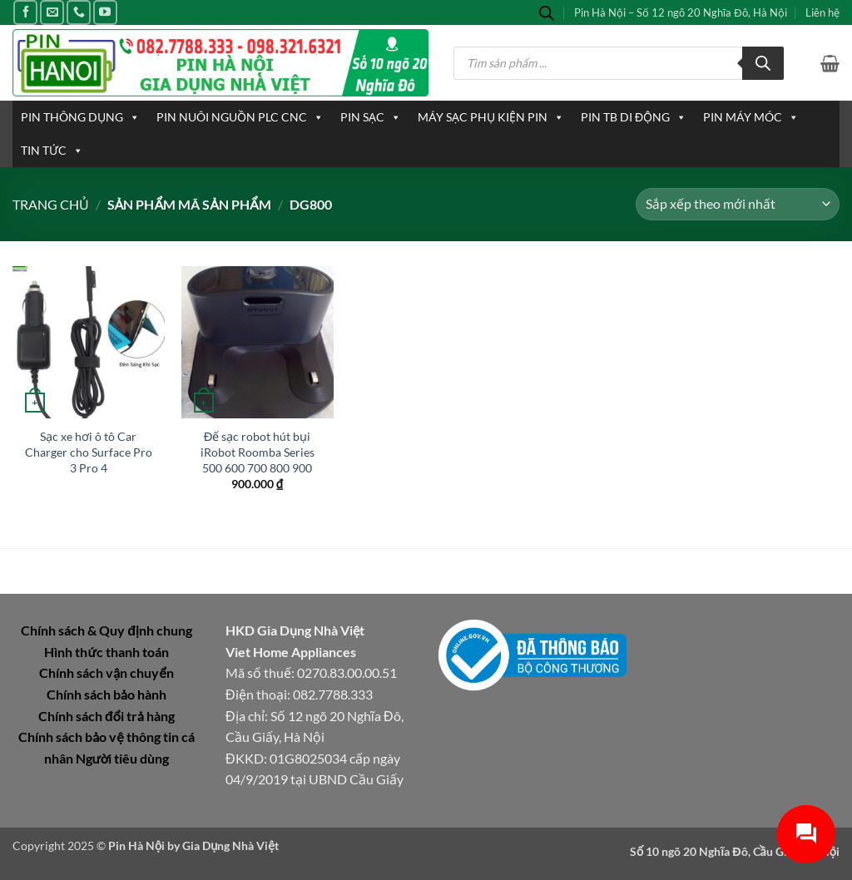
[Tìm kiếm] (763, 63)
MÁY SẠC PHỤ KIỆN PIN (491, 117)
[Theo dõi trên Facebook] (25, 12)
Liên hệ (822, 12)
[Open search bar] (546, 13)
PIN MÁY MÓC (751, 117)
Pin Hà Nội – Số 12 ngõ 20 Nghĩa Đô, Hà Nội (680, 12)
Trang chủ (50, 204)
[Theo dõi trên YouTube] (105, 12)
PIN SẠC (370, 117)
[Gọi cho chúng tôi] (79, 12)
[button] (830, 63)
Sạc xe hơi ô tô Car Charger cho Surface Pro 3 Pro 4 (88, 451)
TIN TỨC (52, 150)
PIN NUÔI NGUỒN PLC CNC (240, 117)
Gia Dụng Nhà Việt (230, 845)
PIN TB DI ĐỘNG (633, 117)
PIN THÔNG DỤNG (80, 117)
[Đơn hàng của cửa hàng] (738, 204)
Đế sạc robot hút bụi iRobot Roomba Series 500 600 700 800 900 (258, 451)
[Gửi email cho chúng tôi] (52, 12)
